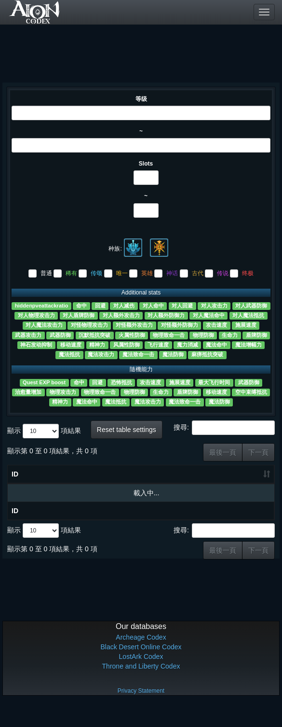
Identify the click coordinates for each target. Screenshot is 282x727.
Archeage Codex (141, 659)
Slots (146, 163)
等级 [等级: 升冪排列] (66, 491)
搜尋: (224, 427)
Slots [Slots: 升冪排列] (97, 496)
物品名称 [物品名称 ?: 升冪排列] (33, 485)
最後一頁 (222, 452)
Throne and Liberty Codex (141, 688)
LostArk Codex (141, 678)
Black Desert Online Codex (140, 668)
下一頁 (258, 452)
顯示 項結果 (44, 431)
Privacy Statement (141, 712)
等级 (141, 99)
